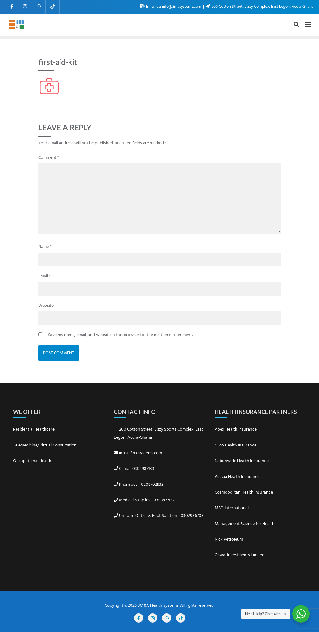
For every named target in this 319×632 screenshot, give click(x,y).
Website (46, 305)
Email (44, 276)
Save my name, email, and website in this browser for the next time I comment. (120, 335)
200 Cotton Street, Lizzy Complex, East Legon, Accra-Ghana (259, 6)
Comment (48, 157)
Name (45, 246)
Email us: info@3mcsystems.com (171, 6)
